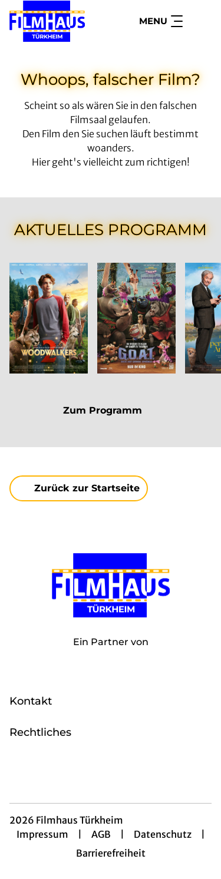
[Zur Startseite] (52, 21)
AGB (101, 834)
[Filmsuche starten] (200, 21)
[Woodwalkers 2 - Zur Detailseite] (48, 318)
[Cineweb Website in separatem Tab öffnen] (111, 654)
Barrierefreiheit (111, 853)
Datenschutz (163, 834)
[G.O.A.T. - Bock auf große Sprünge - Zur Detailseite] (136, 318)
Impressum (42, 834)
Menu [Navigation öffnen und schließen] (161, 21)
